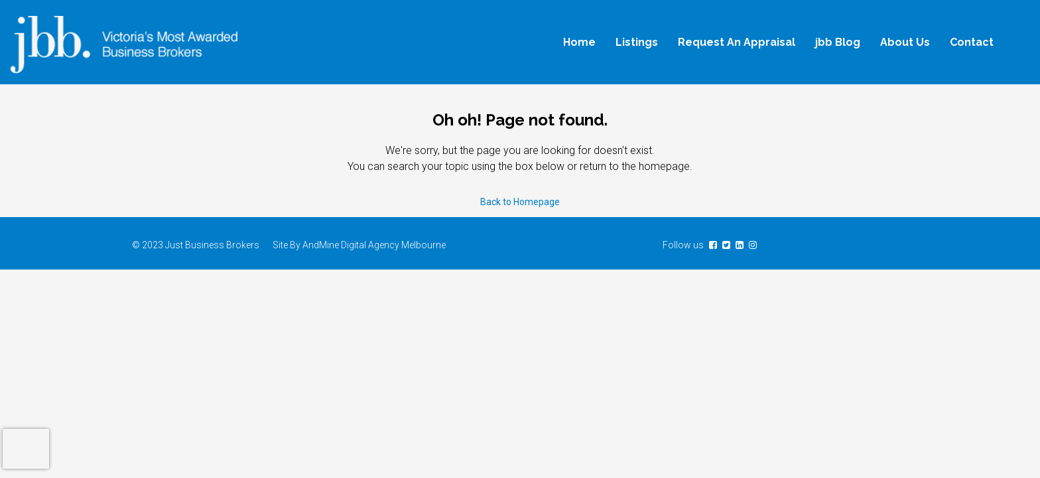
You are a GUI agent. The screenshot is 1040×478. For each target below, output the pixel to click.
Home (579, 42)
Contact (972, 42)
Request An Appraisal (736, 42)
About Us (905, 42)
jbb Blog (837, 42)
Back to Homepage (520, 202)
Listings (637, 42)
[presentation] (26, 449)
